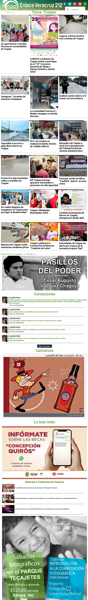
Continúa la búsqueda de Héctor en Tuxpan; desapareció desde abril (71, 215)
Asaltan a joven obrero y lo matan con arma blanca (72, 97)
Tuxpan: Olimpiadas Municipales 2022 (40, 211)
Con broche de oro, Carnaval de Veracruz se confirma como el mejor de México (42, 509)
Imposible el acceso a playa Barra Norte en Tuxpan (12, 146)
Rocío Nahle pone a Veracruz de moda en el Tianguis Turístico (36, 488)
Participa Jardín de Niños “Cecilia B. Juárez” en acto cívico (72, 181)
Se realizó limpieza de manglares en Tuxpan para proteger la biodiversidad (14, 210)
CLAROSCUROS (14, 298)
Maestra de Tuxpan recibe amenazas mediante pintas (15, 246)
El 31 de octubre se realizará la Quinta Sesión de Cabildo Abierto (43, 144)
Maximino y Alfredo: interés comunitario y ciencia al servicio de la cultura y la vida (37, 329)
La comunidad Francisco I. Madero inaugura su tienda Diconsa (43, 113)
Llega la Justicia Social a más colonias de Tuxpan (71, 37)
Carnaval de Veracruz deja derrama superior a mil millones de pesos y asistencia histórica (46, 498)
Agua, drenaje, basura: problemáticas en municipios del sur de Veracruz (33, 312)
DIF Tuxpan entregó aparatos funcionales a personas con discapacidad (44, 183)
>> (35, 254)
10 (31, 254)
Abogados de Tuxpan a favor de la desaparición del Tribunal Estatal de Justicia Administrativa (71, 147)
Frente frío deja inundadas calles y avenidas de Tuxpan (14, 181)
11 (33, 254)
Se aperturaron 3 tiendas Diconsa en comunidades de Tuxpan (14, 46)
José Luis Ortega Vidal (16, 305)
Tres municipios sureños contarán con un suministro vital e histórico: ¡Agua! (35, 321)
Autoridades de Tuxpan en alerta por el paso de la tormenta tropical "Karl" (72, 246)
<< (24, 254)
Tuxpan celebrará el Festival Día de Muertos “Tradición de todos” (42, 246)
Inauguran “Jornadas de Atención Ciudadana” (13, 97)
